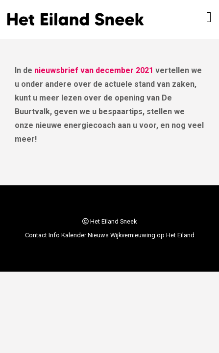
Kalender (73, 235)
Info (54, 235)
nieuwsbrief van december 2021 (93, 70)
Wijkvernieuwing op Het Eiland (152, 235)
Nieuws (98, 235)
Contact (36, 235)
